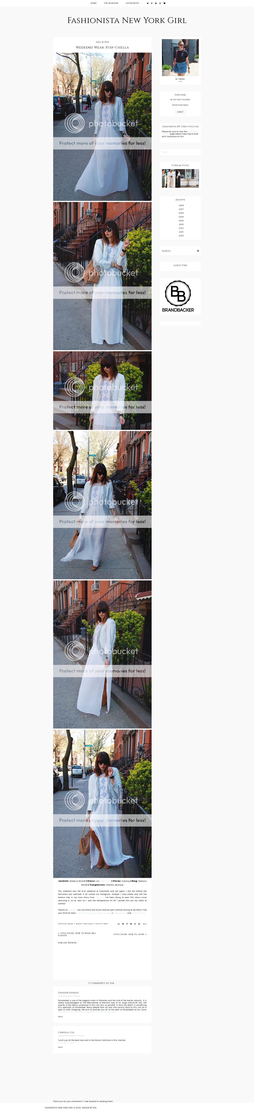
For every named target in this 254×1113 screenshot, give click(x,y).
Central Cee (66, 1032)
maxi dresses (83, 913)
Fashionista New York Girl (127, 20)
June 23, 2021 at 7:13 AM (69, 996)
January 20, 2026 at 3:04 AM (71, 1036)
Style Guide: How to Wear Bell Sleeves (77, 934)
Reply (60, 1017)
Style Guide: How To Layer (129, 934)
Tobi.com (105, 881)
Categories (132, 3)
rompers (122, 913)
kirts (115, 913)
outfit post (102, 924)
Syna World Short (66, 1042)
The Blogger (111, 3)
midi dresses (138, 913)
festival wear (65, 924)
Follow (165, 152)
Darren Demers (68, 992)
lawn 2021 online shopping (103, 1012)
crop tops (106, 913)
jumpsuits (96, 913)
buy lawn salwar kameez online (73, 1012)
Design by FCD (89, 1108)
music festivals (84, 924)
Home (94, 3)
